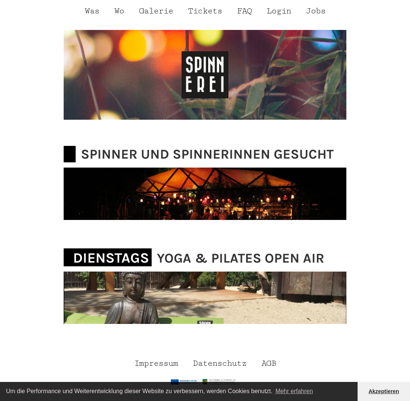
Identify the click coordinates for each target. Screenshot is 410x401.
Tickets (205, 11)
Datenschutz (219, 363)
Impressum (156, 363)
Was (92, 11)
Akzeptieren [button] (383, 391)
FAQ (244, 11)
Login (279, 11)
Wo (119, 11)
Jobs (315, 11)
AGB (268, 363)
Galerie (156, 11)
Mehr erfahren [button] (294, 391)
